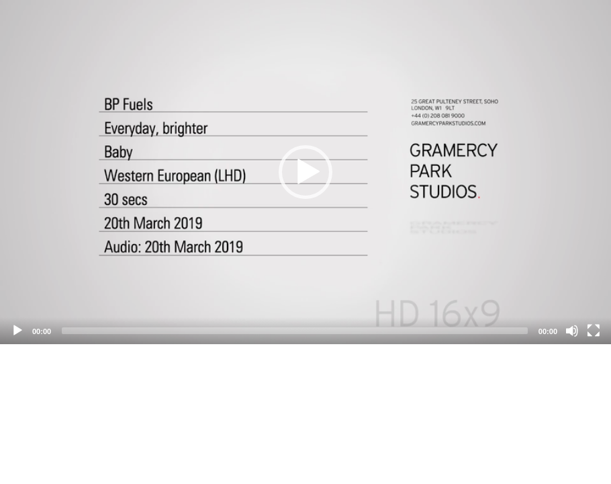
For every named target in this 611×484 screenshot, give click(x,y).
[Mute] (572, 330)
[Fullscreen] (593, 330)
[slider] (295, 330)
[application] (305, 172)
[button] (305, 172)
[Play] (17, 330)
